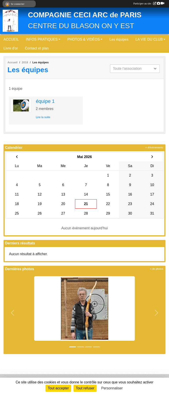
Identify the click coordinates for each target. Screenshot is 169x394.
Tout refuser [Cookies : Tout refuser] (85, 388)
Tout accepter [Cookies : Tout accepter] (58, 388)
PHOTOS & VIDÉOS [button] (83, 39)
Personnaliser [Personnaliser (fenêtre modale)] (112, 388)
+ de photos (156, 269)
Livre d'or (11, 48)
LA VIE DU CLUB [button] (149, 39)
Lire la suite (43, 117)
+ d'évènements (154, 147)
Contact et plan (37, 48)
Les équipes (118, 39)
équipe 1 (45, 101)
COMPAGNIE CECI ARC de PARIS (84, 15)
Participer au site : (148, 3)
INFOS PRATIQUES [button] (42, 39)
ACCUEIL (11, 39)
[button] (13, 313)
